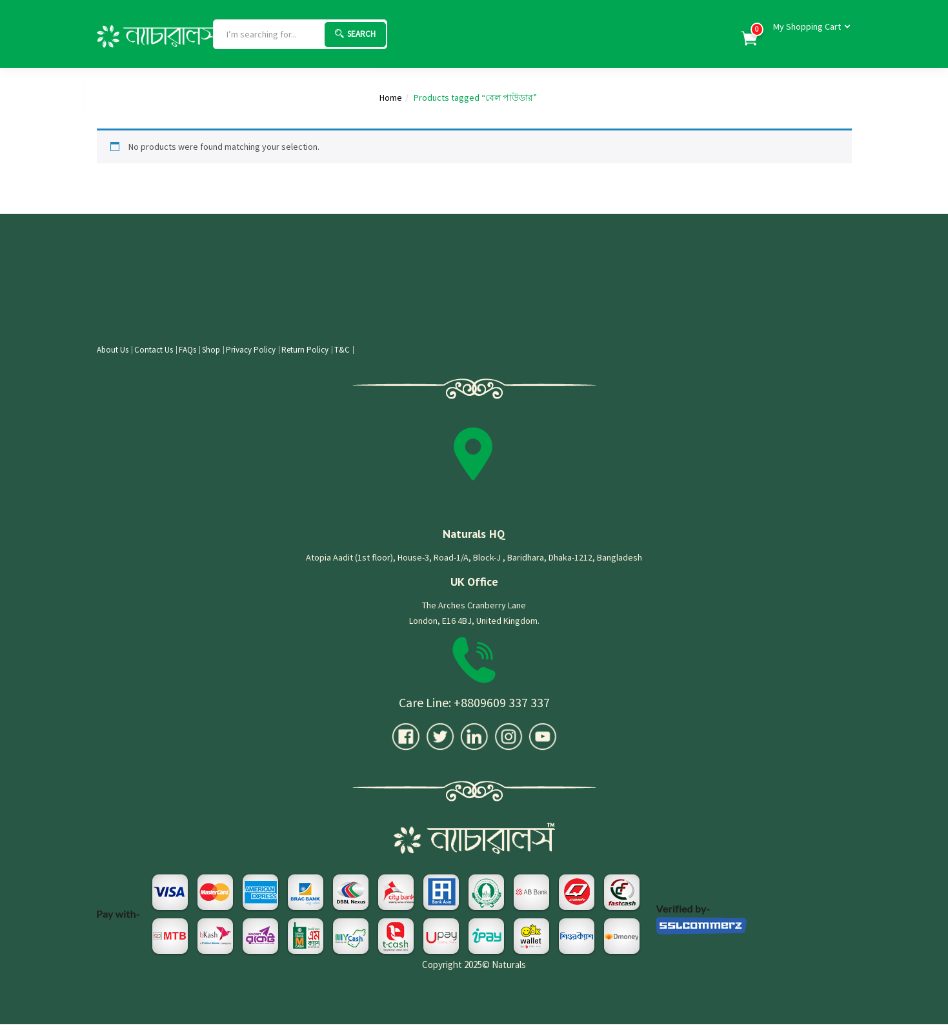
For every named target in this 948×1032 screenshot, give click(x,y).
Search (355, 33)
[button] (807, 34)
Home (27, 95)
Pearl (65, 95)
